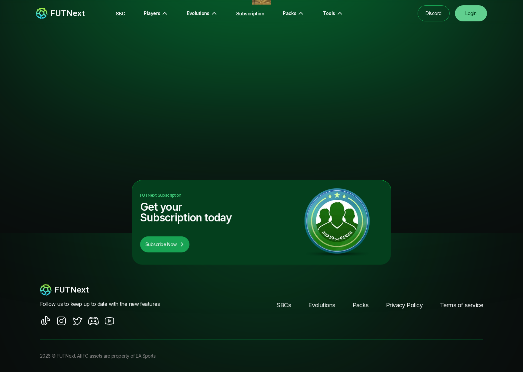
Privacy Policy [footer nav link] (404, 305)
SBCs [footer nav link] (284, 305)
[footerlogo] (106, 290)
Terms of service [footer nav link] (461, 305)
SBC (120, 13)
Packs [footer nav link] (361, 305)
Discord (433, 13)
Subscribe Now (164, 244)
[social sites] (45, 321)
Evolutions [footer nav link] (321, 305)
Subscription (250, 13)
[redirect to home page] (60, 13)
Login (470, 13)
